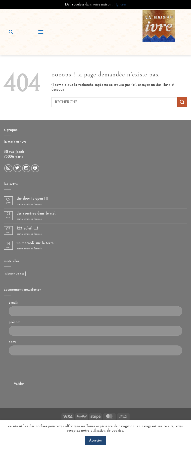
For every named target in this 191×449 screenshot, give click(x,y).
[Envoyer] (182, 102)
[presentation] (46, 369)
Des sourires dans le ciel (36, 213)
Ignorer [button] (121, 4)
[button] (41, 32)
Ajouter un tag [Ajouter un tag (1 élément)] (14, 274)
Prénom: (15, 322)
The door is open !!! (32, 198)
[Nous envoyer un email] (26, 168)
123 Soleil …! (27, 228)
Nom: (12, 342)
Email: (13, 302)
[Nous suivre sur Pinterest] (35, 168)
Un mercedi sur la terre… (37, 243)
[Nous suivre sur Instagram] (8, 168)
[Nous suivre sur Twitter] (17, 168)
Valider (19, 384)
